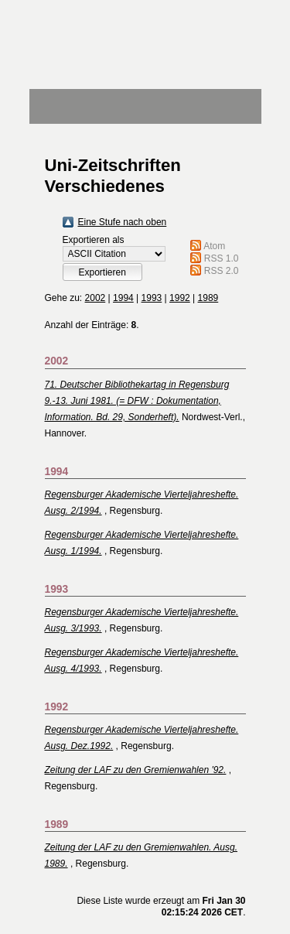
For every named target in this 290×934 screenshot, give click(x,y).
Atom (214, 246)
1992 (179, 298)
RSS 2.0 (221, 270)
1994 (123, 298)
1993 (152, 298)
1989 (208, 298)
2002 (95, 298)
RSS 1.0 (221, 258)
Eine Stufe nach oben (122, 222)
